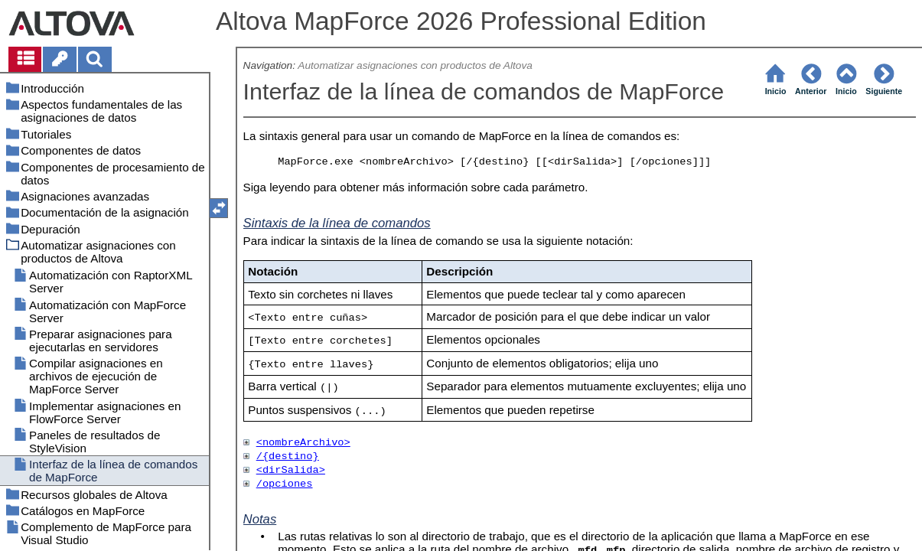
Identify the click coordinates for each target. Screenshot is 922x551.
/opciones (284, 484)
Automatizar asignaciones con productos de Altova (415, 65)
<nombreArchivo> (303, 442)
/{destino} (287, 456)
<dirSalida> (290, 470)
